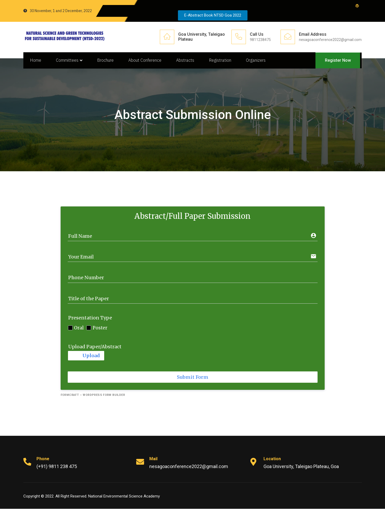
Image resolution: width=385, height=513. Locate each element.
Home (37, 62)
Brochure (109, 62)
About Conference (149, 62)
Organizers (263, 62)
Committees (71, 62)
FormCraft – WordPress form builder (93, 399)
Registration (226, 62)
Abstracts (191, 62)
